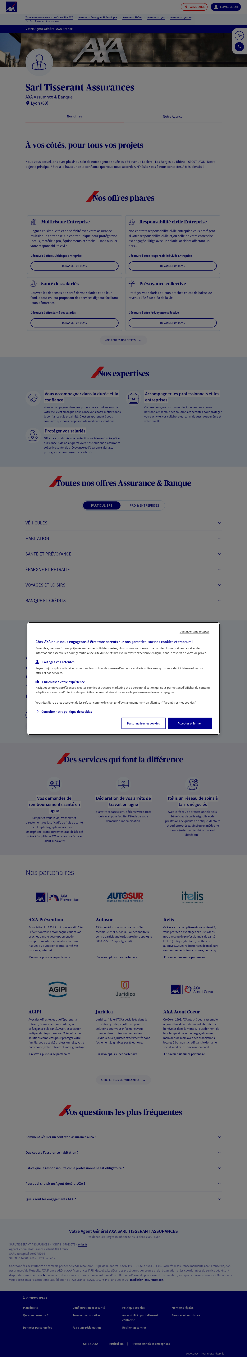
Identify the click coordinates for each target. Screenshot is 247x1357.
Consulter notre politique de (66, 712)
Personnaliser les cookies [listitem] (143, 723)
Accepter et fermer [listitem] (190, 723)
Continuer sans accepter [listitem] (194, 631)
